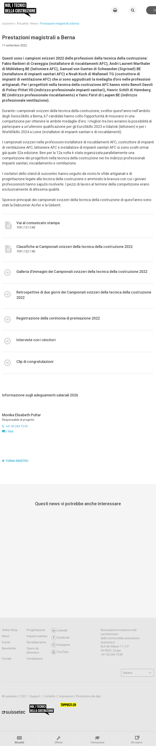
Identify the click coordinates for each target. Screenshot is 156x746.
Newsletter (9, 648)
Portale (6, 658)
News (5, 636)
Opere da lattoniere (33, 650)
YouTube (60, 652)
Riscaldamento (36, 642)
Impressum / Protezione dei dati (80, 696)
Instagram (60, 644)
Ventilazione (35, 658)
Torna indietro (15, 460)
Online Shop (10, 630)
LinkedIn (59, 630)
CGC (23, 696)
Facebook (60, 637)
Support (35, 696)
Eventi (6, 642)
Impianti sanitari (37, 636)
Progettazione (36, 630)
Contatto (50, 696)
